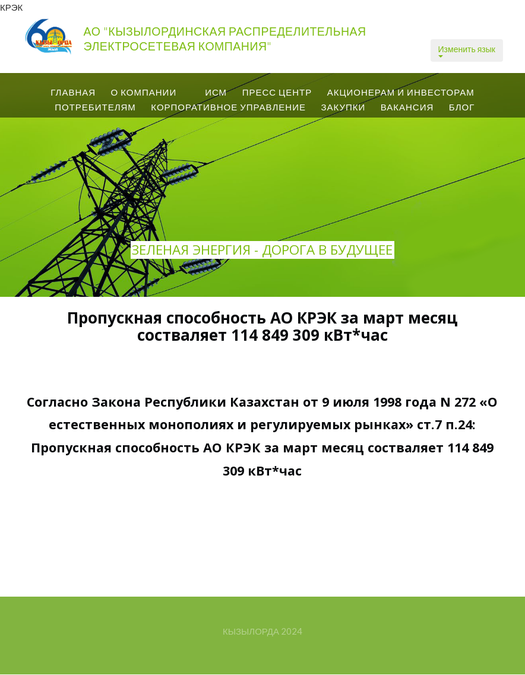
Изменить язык (466, 51)
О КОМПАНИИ (144, 92)
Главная (73, 92)
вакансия (407, 107)
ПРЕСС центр (277, 92)
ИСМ (216, 92)
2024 (291, 631)
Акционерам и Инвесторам (401, 92)
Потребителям (95, 107)
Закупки (343, 107)
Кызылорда (251, 631)
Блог (462, 107)
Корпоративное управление (228, 107)
